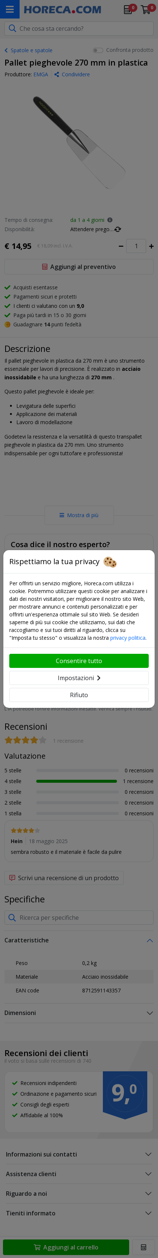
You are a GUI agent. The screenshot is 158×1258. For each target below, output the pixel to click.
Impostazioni (79, 678)
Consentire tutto (79, 661)
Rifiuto (79, 695)
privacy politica (127, 637)
